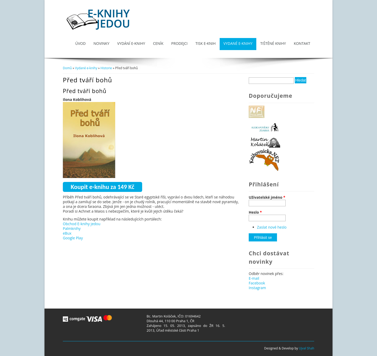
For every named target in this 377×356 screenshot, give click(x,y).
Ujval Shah (306, 348)
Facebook (257, 283)
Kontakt (302, 43)
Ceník (158, 43)
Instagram (257, 287)
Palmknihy (72, 228)
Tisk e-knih (205, 43)
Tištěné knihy (273, 43)
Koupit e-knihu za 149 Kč (102, 187)
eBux (67, 233)
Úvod (80, 43)
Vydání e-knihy (131, 43)
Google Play (73, 237)
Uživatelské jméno (267, 197)
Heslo (255, 212)
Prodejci (179, 43)
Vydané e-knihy (238, 43)
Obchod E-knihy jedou (81, 223)
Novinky (101, 43)
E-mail (254, 278)
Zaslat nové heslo (272, 227)
